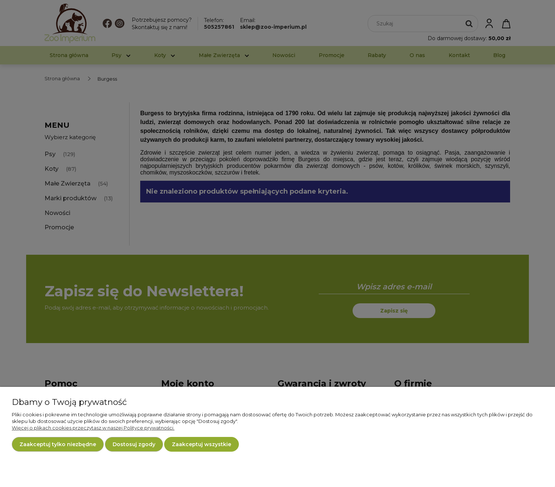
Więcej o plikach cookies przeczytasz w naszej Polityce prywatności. (93, 428)
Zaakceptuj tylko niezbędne (58, 444)
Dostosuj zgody (134, 444)
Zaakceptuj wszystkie (201, 444)
